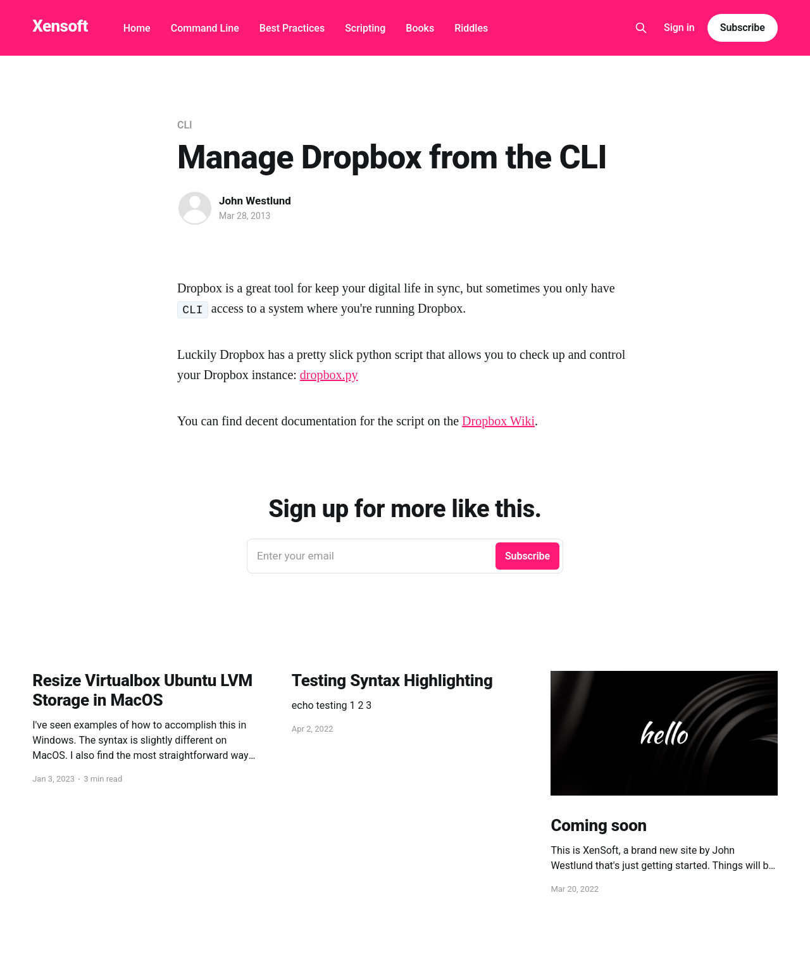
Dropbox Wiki (498, 421)
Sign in (679, 28)
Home (137, 28)
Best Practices (292, 28)
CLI (184, 125)
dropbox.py (329, 375)
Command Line (205, 28)
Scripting (365, 28)
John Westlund (255, 200)
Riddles (471, 28)
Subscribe (742, 28)
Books (420, 28)
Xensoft (60, 26)
